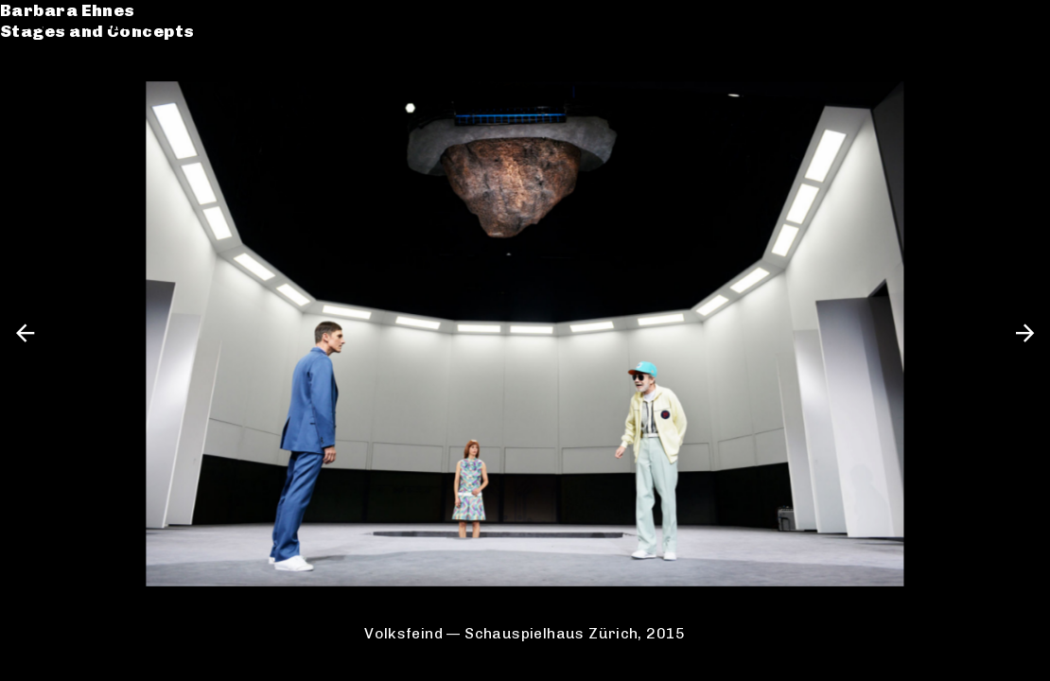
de (986, 23)
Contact (58, 121)
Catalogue (68, 79)
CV (32, 101)
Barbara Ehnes (87, 23)
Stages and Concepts (117, 45)
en (1019, 23)
